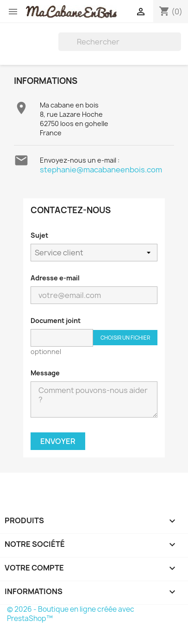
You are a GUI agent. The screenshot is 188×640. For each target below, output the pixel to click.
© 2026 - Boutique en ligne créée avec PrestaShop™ (70, 613)
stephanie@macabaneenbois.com (101, 170)
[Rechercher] (119, 41)
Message (45, 372)
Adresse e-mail (55, 277)
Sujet (39, 235)
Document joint (56, 320)
